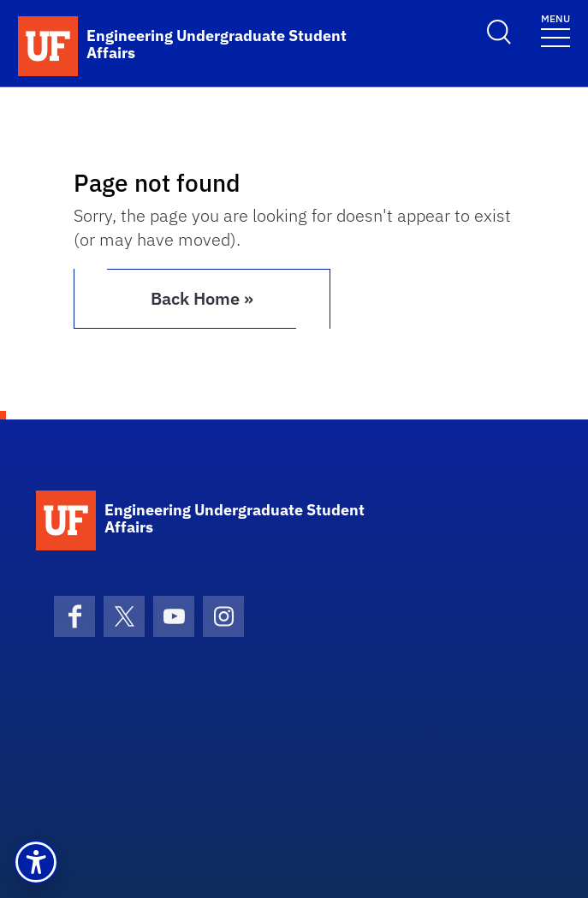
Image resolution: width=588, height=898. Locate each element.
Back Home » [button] (202, 298)
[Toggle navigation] (555, 30)
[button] (36, 862)
